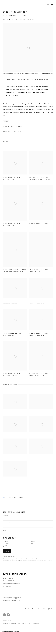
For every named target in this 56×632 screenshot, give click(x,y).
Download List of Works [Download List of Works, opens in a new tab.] (12, 131)
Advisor (7, 541)
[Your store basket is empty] (48, 4)
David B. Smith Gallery (11, 4)
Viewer (7, 546)
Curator (7, 543)
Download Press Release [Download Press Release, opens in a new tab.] (12, 126)
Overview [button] (6, 19)
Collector (32, 541)
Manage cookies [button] (8, 620)
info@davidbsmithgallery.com (11, 583)
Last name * (6, 523)
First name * (6, 516)
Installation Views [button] (27, 19)
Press (31, 543)
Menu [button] (51, 4)
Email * (5, 530)
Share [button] (6, 121)
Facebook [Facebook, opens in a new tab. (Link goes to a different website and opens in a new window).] (8, 614)
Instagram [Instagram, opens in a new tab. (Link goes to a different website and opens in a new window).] (4, 614)
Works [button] (14, 19)
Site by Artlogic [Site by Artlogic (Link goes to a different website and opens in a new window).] (34, 623)
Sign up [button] (6, 551)
